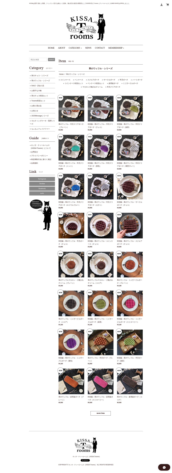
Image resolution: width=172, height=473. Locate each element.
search (51, 59)
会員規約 (34, 163)
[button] (75, 48)
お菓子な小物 (36, 91)
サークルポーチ (109, 80)
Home (61, 74)
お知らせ (34, 111)
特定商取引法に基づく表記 (41, 159)
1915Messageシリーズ (40, 116)
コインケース (65, 80)
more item (101, 413)
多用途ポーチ (114, 83)
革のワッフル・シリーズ (40, 81)
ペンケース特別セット (96, 83)
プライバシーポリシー (39, 156)
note (42, 193)
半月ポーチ (124, 80)
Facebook (42, 189)
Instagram (42, 179)
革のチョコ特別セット (39, 96)
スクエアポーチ (93, 80)
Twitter (42, 184)
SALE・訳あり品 (37, 86)
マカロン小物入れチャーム (93, 87)
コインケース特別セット (74, 83)
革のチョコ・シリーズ (39, 76)
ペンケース (79, 80)
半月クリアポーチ (113, 87)
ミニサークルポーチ (130, 83)
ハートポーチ (137, 80)
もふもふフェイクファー (40, 129)
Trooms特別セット (38, 101)
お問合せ (34, 152)
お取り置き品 (36, 106)
